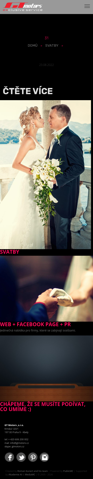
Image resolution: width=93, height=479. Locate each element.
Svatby (51, 45)
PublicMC (68, 471)
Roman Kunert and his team (32, 471)
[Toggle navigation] (87, 6)
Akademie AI (15, 474)
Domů (32, 45)
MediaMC (30, 474)
